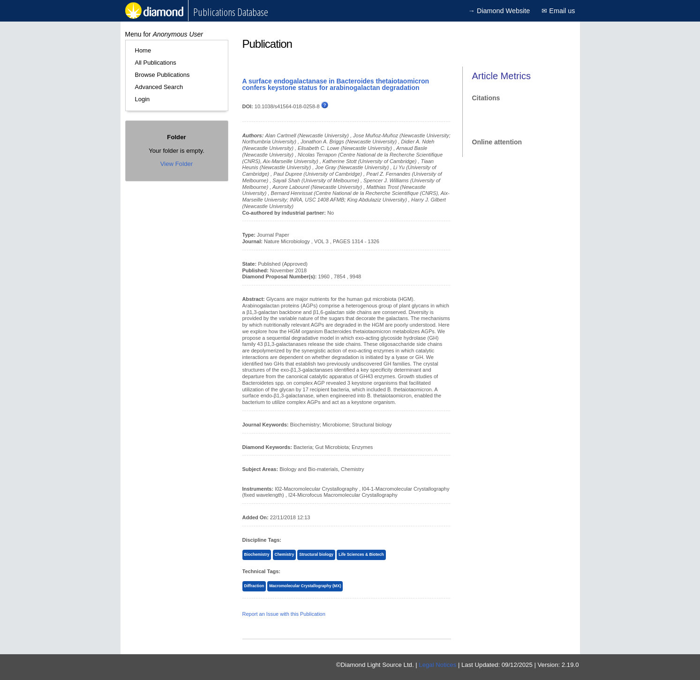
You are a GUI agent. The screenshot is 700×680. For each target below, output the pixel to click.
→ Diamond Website (499, 11)
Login (142, 99)
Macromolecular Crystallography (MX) (305, 585)
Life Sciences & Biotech (361, 554)
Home (143, 50)
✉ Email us (558, 11)
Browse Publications (162, 74)
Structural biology (316, 554)
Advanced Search (159, 86)
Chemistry (284, 554)
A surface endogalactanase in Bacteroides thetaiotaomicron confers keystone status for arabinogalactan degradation (335, 84)
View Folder (176, 163)
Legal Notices (437, 664)
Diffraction (254, 585)
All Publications (155, 62)
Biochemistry (257, 554)
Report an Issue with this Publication (283, 614)
